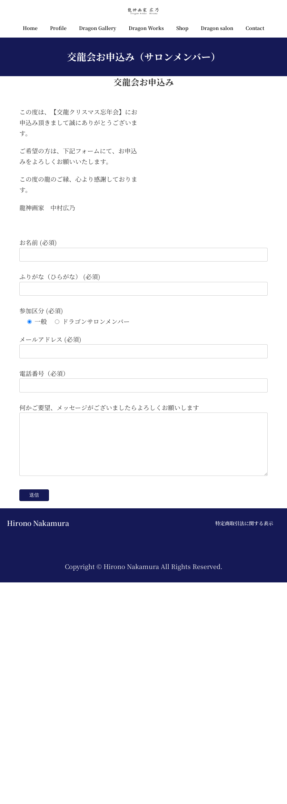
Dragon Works (146, 27)
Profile (58, 27)
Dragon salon (217, 27)
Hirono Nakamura (38, 745)
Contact (255, 27)
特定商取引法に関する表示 (244, 744)
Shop (182, 27)
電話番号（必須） (44, 584)
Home (30, 27)
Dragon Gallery (97, 27)
